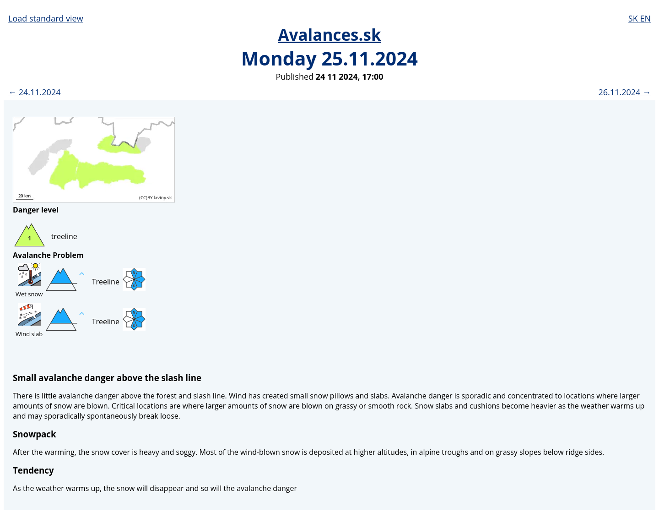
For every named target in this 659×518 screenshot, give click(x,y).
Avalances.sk (329, 34)
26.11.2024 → (625, 92)
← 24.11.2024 (34, 92)
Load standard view (45, 18)
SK (634, 18)
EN (645, 18)
